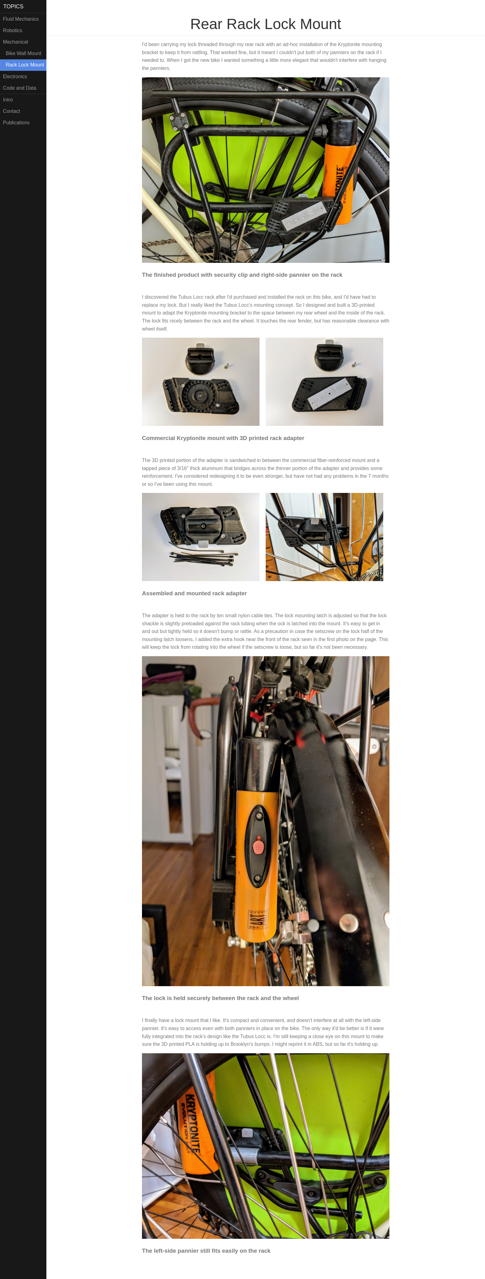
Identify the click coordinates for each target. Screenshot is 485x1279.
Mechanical (15, 42)
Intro (8, 99)
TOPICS (13, 6)
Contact (11, 111)
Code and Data (19, 88)
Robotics (12, 30)
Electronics (15, 76)
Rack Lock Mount (23, 64)
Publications (16, 122)
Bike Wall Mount (22, 53)
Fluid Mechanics (21, 19)
